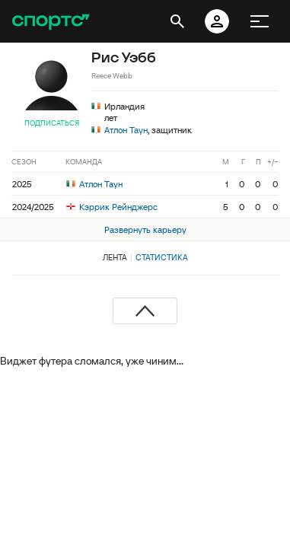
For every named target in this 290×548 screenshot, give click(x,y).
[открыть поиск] (177, 21)
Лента (115, 257)
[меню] (259, 21)
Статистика (161, 257)
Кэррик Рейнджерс (112, 206)
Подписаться (51, 123)
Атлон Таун (126, 129)
